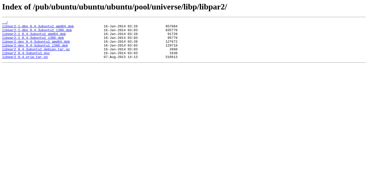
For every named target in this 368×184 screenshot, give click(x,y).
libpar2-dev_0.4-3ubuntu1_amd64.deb (36, 46)
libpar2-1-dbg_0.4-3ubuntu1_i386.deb (37, 32)
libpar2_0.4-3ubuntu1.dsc (26, 59)
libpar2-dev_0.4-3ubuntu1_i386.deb (35, 50)
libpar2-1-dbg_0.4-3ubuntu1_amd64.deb (38, 27)
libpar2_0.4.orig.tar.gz (25, 64)
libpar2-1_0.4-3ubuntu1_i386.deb (33, 41)
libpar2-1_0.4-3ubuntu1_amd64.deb (34, 36)
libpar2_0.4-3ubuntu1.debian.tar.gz (36, 55)
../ (5, 23)
